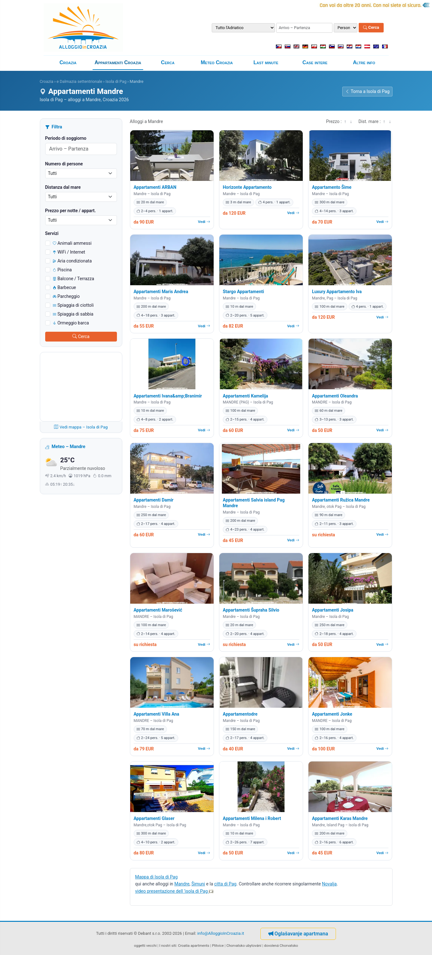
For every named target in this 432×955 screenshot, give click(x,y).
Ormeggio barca (71, 322)
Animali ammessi (72, 243)
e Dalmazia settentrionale (79, 81)
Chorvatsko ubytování (243, 945)
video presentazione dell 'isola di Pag (174, 891)
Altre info (364, 62)
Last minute (265, 62)
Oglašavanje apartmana (298, 934)
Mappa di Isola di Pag (156, 876)
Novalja (329, 883)
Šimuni (198, 883)
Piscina (62, 269)
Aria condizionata (72, 260)
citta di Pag (225, 883)
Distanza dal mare (63, 187)
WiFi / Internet (69, 252)
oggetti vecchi (145, 945)
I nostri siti (167, 945)
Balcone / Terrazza (73, 278)
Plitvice (218, 945)
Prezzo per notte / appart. (70, 210)
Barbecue (64, 287)
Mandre (182, 883)
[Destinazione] (243, 27)
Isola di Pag (116, 81)
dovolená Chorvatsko (281, 945)
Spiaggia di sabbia (73, 314)
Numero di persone (64, 163)
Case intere (314, 62)
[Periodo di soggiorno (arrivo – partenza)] (304, 28)
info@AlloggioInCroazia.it (220, 933)
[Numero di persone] (345, 27)
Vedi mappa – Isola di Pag (80, 427)
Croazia (67, 62)
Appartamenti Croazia (117, 62)
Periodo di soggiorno (66, 138)
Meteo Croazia (217, 62)
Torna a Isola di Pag (367, 91)
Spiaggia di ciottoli (73, 305)
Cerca (371, 27)
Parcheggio (66, 296)
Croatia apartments (193, 945)
